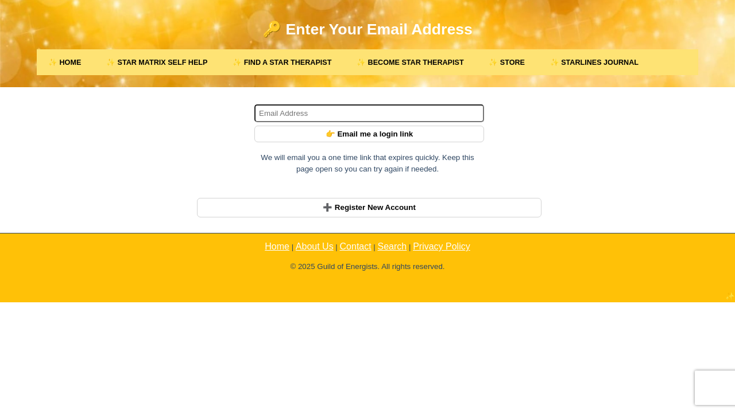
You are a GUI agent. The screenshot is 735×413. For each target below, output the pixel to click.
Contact (356, 246)
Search (392, 246)
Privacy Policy (441, 246)
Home (277, 246)
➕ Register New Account (369, 207)
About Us (315, 246)
